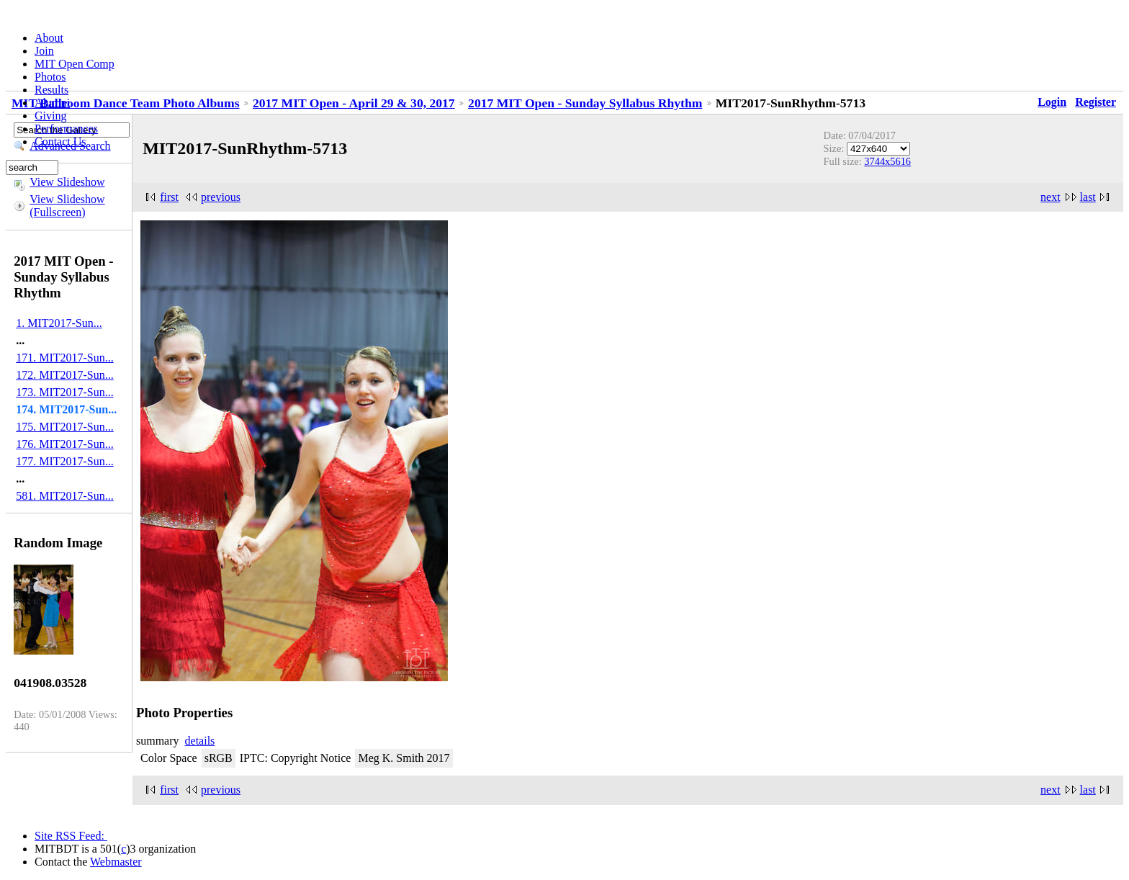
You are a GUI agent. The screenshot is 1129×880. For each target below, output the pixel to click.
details (200, 741)
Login (1052, 102)
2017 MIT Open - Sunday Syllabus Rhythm (585, 103)
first (169, 197)
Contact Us (60, 141)
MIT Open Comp (74, 64)
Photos (50, 77)
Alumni (52, 102)
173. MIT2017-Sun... (65, 392)
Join (44, 51)
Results (51, 90)
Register (1095, 102)
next (1050, 197)
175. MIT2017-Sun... (65, 427)
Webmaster (116, 862)
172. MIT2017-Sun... (65, 375)
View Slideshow (67, 182)
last (1088, 197)
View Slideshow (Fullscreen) (67, 205)
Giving (50, 115)
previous (220, 197)
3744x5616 (887, 161)
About (49, 38)
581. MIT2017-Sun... (65, 496)
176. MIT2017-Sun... (65, 444)
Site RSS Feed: (71, 836)
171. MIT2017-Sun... (65, 357)
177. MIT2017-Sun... (65, 461)
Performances (66, 128)
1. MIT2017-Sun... (59, 323)
